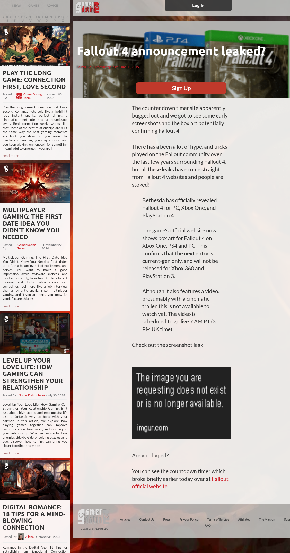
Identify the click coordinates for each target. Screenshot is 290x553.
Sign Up (181, 88)
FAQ (208, 525)
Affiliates (244, 519)
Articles (125, 519)
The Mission (267, 519)
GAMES (33, 5)
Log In (198, 5)
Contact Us (146, 519)
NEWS (16, 5)
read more (11, 155)
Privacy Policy (188, 519)
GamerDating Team (32, 96)
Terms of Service (218, 519)
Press (166, 519)
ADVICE (52, 5)
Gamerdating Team (105, 67)
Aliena (29, 537)
